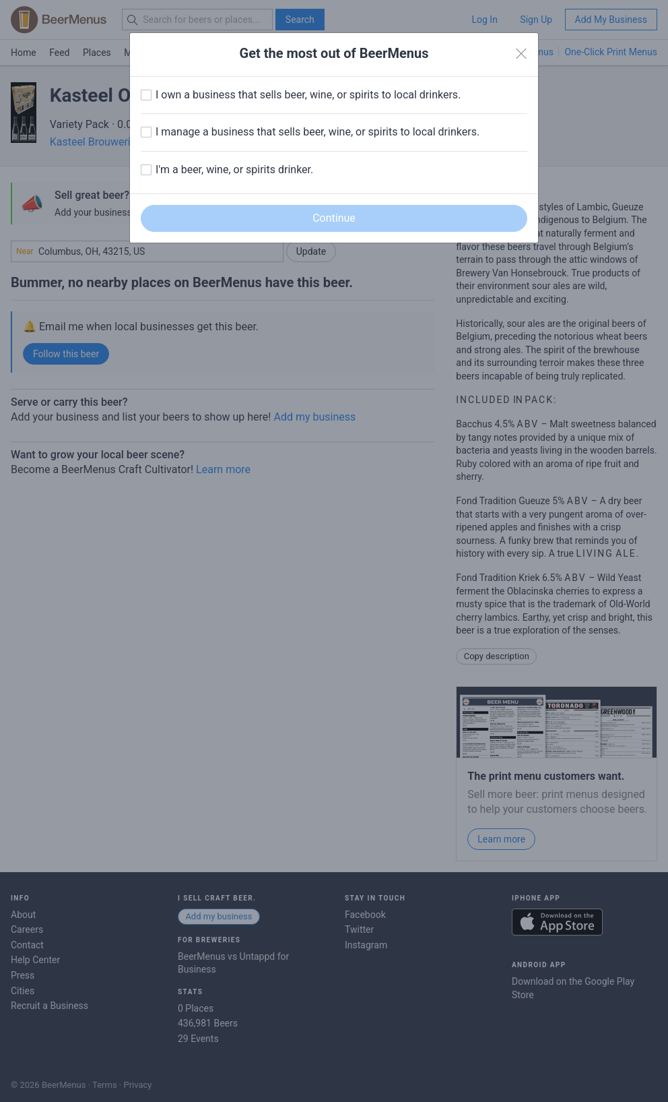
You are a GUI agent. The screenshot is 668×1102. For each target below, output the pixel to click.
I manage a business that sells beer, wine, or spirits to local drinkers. (317, 131)
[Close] (521, 54)
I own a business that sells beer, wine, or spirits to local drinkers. (308, 94)
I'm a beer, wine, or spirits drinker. (234, 169)
